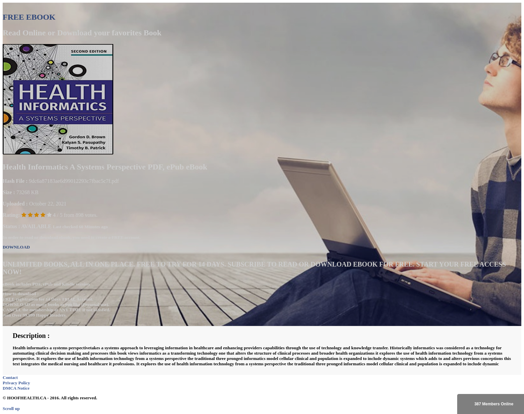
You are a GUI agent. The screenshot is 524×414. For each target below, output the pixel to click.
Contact (10, 377)
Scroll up (11, 408)
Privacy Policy (16, 382)
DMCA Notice (16, 388)
